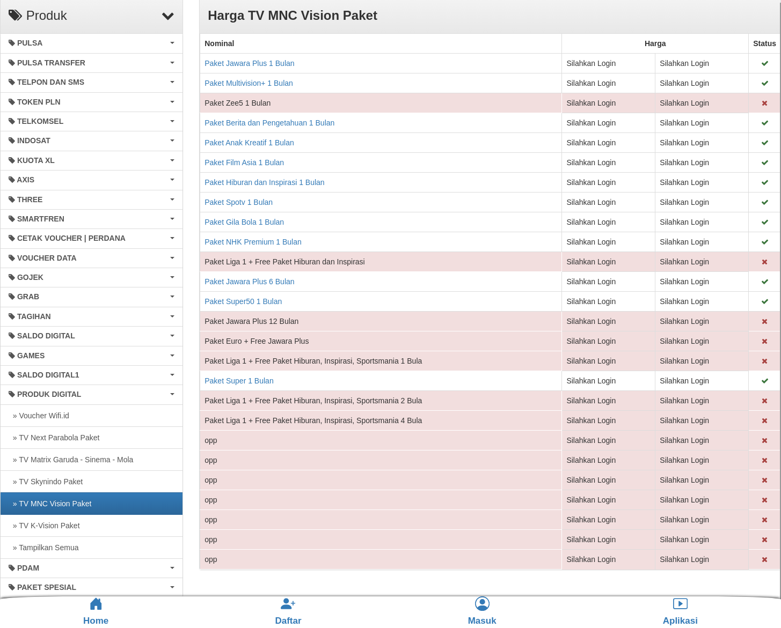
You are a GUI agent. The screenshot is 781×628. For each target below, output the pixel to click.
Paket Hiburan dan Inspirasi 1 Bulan (264, 182)
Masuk (482, 611)
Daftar (288, 611)
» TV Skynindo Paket (46, 481)
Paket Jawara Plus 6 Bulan (249, 281)
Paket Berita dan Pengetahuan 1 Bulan (269, 123)
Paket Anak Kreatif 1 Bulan (249, 142)
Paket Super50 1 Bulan (243, 301)
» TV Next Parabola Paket (54, 437)
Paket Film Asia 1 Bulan (244, 162)
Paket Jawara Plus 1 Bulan (249, 63)
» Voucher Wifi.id (39, 415)
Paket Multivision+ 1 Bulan (249, 83)
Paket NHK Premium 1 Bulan (253, 242)
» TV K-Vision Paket (44, 525)
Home (95, 611)
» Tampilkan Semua (43, 547)
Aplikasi (680, 611)
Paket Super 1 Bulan (239, 380)
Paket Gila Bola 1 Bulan (244, 222)
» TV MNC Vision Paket (50, 503)
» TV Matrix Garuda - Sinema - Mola (71, 459)
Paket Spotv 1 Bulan (239, 202)
